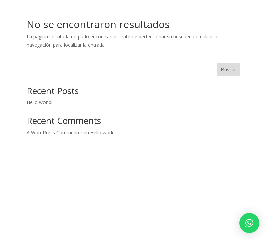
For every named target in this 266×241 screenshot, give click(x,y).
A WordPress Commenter (54, 132)
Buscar (228, 69)
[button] (249, 223)
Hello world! (39, 102)
